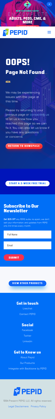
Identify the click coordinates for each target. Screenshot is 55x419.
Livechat (27, 308)
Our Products (27, 363)
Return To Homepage (24, 146)
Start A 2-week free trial (27, 183)
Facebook (27, 330)
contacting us (39, 114)
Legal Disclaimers (18, 406)
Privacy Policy (38, 406)
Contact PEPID (27, 314)
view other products (27, 283)
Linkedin (27, 341)
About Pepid (27, 357)
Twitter (27, 335)
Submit (14, 257)
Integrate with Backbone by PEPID (27, 368)
